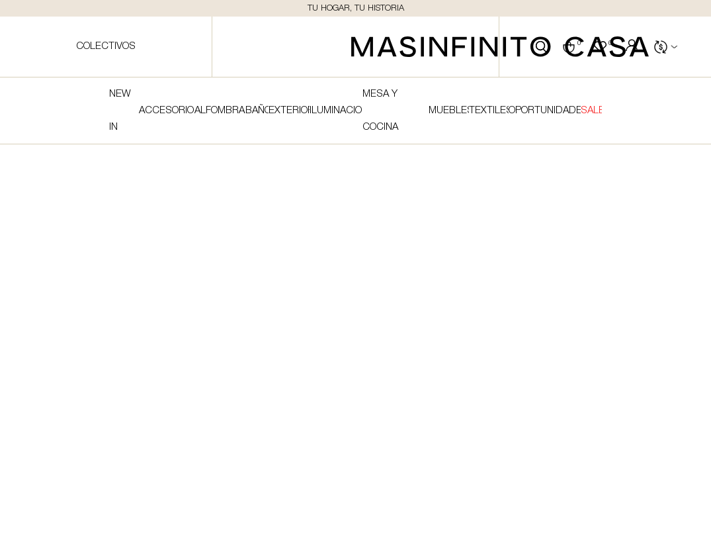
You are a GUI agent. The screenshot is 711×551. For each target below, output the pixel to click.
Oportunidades (545, 110)
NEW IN (120, 110)
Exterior (289, 110)
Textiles (488, 110)
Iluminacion (336, 110)
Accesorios (166, 110)
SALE (591, 110)
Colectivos (106, 46)
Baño (257, 110)
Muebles (449, 110)
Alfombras (219, 110)
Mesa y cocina (380, 110)
